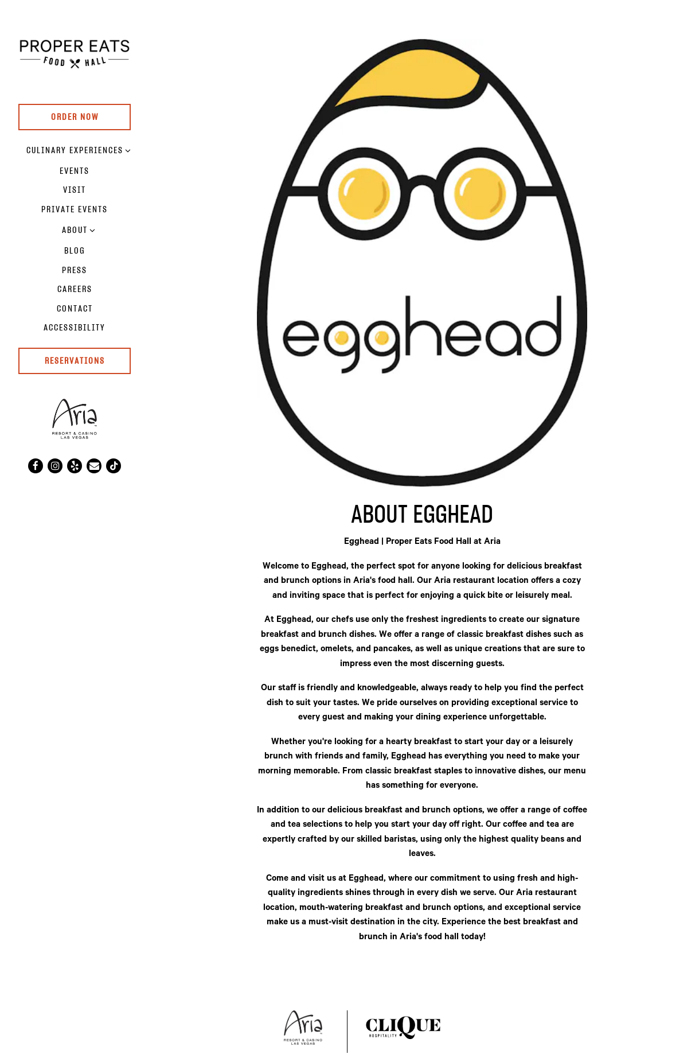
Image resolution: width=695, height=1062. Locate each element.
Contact (75, 309)
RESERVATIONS (75, 361)
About (75, 230)
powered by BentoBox (96, 491)
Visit (74, 190)
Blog (74, 251)
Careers (74, 289)
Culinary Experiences (74, 150)
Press (74, 270)
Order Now (75, 117)
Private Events (74, 209)
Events (74, 171)
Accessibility (75, 328)
